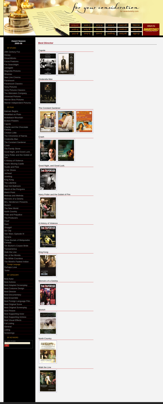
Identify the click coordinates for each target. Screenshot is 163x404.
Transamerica (10, 249)
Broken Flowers (11, 121)
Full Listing (9, 323)
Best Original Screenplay (15, 307)
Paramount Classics (13, 83)
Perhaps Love (10, 267)
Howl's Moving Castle (14, 164)
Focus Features (11, 61)
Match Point (9, 192)
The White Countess (13, 258)
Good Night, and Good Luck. (17, 152)
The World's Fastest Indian (16, 261)
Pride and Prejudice (13, 214)
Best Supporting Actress (15, 317)
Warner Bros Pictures (14, 99)
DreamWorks (10, 58)
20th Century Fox (12, 52)
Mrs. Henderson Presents (16, 202)
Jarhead (8, 173)
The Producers (11, 218)
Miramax (8, 74)
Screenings (9, 333)
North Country (10, 211)
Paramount (9, 80)
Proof (6, 221)
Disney (7, 55)
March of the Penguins (14, 189)
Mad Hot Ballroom (12, 186)
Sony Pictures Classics (14, 90)
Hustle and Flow (11, 167)
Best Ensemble (11, 298)
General (7, 326)
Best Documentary (12, 295)
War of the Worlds (12, 255)
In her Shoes (10, 170)
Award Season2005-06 (18, 42)
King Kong (9, 179)
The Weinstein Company (15, 93)
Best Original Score (13, 304)
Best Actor (9, 279)
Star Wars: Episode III (14, 234)
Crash (7, 145)
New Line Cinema (12, 77)
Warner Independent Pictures (17, 103)
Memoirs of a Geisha (13, 199)
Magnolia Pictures (12, 71)
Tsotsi (6, 270)
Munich (7, 205)
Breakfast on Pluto (12, 114)
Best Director (10, 291)
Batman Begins (11, 111)
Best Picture (9, 310)
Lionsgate (8, 68)
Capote (7, 124)
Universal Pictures (12, 96)
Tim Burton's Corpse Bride (16, 246)
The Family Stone (12, 148)
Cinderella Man (11, 139)
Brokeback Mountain (13, 117)
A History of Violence (13, 160)
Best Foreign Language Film (17, 301)
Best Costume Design (14, 288)
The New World (11, 208)
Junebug (8, 176)
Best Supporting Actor (14, 314)
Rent (6, 224)
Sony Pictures (10, 87)
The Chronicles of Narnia (15, 136)
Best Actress (10, 282)
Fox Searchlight (11, 64)
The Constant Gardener (15, 142)
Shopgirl (8, 227)
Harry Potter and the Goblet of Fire (54, 194)
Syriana (7, 237)
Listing (7, 330)
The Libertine (10, 183)
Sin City (7, 230)
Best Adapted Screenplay (15, 285)
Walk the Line (10, 252)
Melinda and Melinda (13, 195)
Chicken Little (10, 132)
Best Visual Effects (12, 320)
